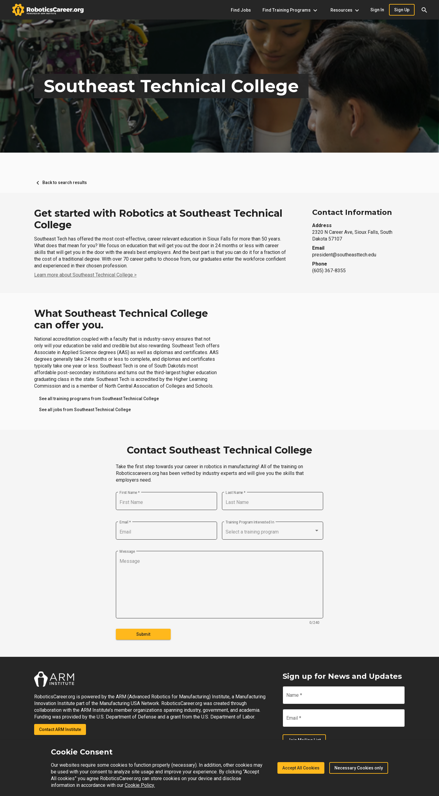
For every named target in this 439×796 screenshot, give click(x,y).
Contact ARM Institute (60, 729)
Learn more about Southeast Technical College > (85, 275)
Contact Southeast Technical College (219, 450)
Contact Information (352, 212)
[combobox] (272, 532)
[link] (99, 398)
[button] (424, 9)
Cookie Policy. (140, 785)
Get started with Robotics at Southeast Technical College (158, 219)
